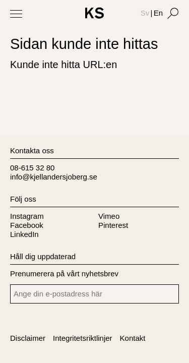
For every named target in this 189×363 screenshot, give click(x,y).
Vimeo (108, 216)
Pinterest (113, 225)
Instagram (27, 216)
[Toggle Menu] (16, 14)
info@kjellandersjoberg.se (53, 176)
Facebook (26, 225)
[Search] (173, 13)
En (158, 13)
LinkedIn (24, 234)
